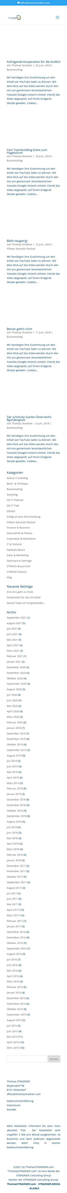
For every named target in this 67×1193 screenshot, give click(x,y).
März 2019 (13, 783)
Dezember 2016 (16, 932)
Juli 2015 (12, 1025)
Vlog (9, 577)
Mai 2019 (12, 772)
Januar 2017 (14, 926)
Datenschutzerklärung (20, 1101)
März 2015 (13, 1047)
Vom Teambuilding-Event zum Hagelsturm (27, 151)
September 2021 (16, 617)
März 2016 (13, 981)
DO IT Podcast (15, 500)
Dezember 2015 (16, 998)
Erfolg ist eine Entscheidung (23, 516)
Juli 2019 (12, 761)
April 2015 (13, 1042)
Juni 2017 (12, 898)
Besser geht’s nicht (19, 329)
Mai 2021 (12, 639)
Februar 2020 (15, 722)
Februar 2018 (15, 854)
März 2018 (13, 849)
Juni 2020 (12, 700)
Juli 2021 (12, 628)
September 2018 (16, 816)
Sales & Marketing (17, 555)
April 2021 (13, 645)
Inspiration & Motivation (21, 538)
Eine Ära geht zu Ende (20, 592)
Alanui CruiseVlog (17, 478)
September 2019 (16, 750)
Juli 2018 (12, 827)
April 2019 (13, 777)
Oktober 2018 (15, 810)
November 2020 (16, 672)
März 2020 (13, 717)
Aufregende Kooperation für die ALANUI (33, 62)
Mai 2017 (12, 904)
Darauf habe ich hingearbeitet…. (26, 603)
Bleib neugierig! (17, 241)
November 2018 (16, 805)
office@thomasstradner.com (24, 1094)
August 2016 (14, 954)
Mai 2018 (12, 838)
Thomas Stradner (22, 65)
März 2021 (13, 650)
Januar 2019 (14, 794)
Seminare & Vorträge (19, 560)
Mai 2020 (12, 706)
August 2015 (14, 1020)
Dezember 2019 (16, 733)
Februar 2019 (15, 788)
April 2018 (13, 843)
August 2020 (14, 689)
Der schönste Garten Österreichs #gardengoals (29, 418)
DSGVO (11, 511)
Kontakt (11, 1109)
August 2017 (14, 888)
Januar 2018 (14, 860)
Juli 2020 (12, 694)
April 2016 (13, 976)
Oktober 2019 (15, 744)
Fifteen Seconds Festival (21, 248)
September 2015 (16, 1014)
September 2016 (16, 948)
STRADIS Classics (17, 571)
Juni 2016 (12, 965)
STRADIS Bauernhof (18, 566)
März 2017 (13, 915)
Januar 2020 (14, 728)
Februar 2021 (15, 656)
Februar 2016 (15, 987)
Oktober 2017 (15, 876)
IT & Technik (14, 544)
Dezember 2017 (16, 865)
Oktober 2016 (15, 943)
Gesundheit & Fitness (19, 533)
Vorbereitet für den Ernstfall (24, 597)
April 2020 (13, 711)
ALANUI (34, 1188)
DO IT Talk (13, 505)
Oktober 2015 (15, 1009)
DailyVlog (12, 494)
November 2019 (16, 739)
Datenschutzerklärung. (20, 1147)
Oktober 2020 (15, 678)
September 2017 (16, 882)
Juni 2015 (12, 1031)
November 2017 (16, 871)
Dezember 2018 (16, 799)
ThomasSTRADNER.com (21, 1184)
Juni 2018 (12, 832)
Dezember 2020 (16, 667)
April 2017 (13, 910)
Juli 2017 (12, 893)
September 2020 (16, 683)
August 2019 (14, 755)
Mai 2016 (12, 970)
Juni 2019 (12, 766)
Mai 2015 (12, 1036)
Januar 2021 (14, 661)
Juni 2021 (12, 634)
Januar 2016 (14, 992)
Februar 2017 (15, 921)
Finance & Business (18, 527)
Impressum (13, 1105)
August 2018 (14, 821)
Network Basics (16, 549)
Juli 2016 (12, 959)
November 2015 (16, 1003)
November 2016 (16, 937)
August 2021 (14, 623)
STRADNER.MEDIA (49, 1184)
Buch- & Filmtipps (17, 483)
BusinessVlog (15, 69)
